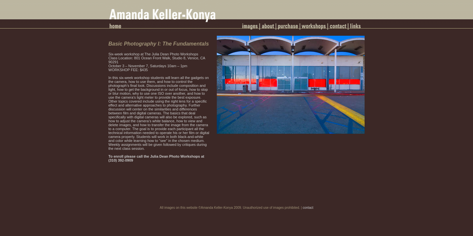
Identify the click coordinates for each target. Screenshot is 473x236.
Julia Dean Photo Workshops (174, 156)
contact (308, 207)
